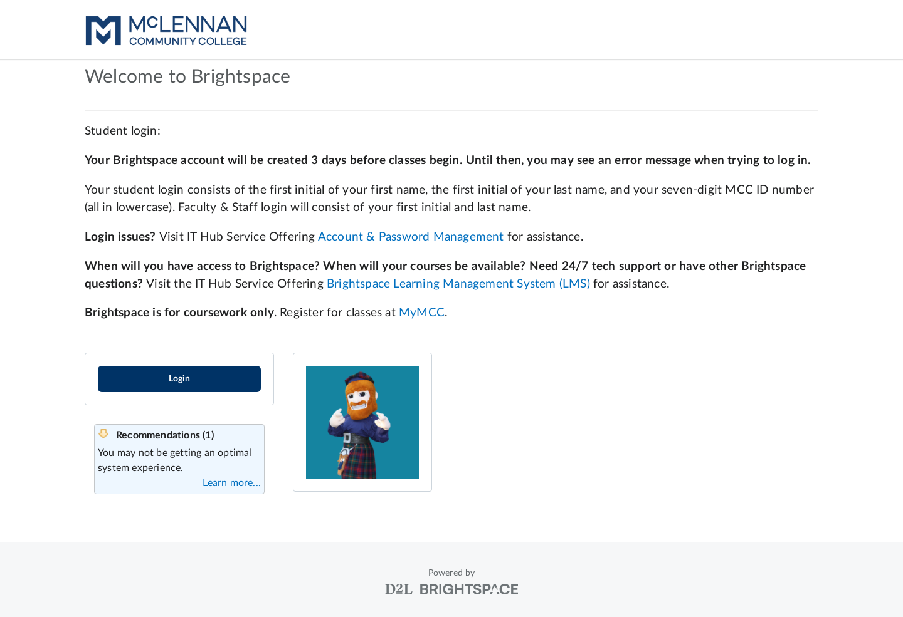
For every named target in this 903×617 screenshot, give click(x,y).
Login (180, 379)
